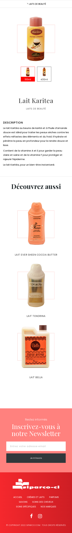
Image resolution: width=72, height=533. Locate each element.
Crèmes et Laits (35, 497)
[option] (36, 39)
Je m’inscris (36, 458)
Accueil (17, 497)
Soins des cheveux (42, 501)
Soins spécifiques (26, 506)
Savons (23, 501)
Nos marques (48, 506)
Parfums (54, 497)
